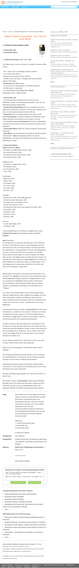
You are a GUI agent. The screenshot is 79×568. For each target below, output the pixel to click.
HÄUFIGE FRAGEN (7, 565)
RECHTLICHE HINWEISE (22, 565)
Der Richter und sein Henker (34, 441)
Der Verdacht (20, 441)
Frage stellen (15, 7)
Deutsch (10, 31)
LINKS (3, 566)
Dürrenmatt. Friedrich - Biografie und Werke (18, 501)
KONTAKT (19, 566)
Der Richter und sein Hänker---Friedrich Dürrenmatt (21, 524)
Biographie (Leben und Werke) (14, 496)
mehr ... (7, 509)
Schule (5, 31)
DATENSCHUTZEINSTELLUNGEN (54, 565)
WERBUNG (35, 566)
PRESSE (26, 566)
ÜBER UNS (10, 566)
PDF (60, 32)
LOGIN (63, 1)
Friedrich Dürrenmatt (21, 439)
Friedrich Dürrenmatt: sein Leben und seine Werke (20, 494)
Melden (27, 461)
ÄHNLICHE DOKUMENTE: (59, 36)
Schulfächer (5, 7)
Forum (28, 514)
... (53, 82)
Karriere (24, 7)
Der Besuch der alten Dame (38, 439)
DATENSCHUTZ (36, 565)
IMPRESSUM (70, 565)
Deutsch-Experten (33, 470)
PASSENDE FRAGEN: (58, 87)
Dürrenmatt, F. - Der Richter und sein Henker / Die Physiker (23, 532)
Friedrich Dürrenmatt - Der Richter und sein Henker (21, 522)
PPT (21, 449)
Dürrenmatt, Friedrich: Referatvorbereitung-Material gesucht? (24, 517)
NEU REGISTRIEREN (71, 1)
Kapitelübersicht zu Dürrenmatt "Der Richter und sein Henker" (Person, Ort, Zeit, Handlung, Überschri (64, 71)
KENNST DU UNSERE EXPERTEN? (62, 148)
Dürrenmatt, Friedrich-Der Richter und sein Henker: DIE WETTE (25, 527)
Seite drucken (19, 461)
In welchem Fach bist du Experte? (62, 156)
